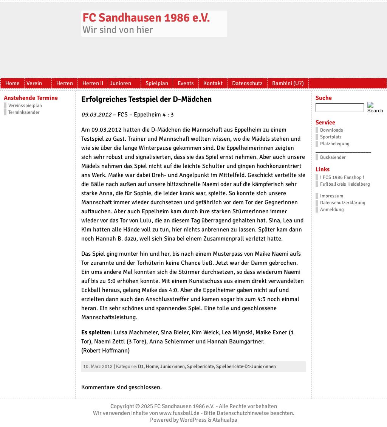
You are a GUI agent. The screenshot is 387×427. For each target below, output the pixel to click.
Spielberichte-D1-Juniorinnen (246, 366)
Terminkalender (24, 112)
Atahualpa (224, 419)
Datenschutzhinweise (243, 413)
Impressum (331, 196)
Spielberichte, (201, 366)
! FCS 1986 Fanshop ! (342, 177)
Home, (153, 366)
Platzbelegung (335, 144)
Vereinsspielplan (25, 105)
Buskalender (333, 157)
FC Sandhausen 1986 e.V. (146, 17)
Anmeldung (332, 210)
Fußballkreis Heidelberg (345, 184)
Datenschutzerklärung (342, 203)
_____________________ (343, 151)
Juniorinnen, (173, 366)
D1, (142, 366)
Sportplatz (331, 137)
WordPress (193, 419)
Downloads (331, 130)
